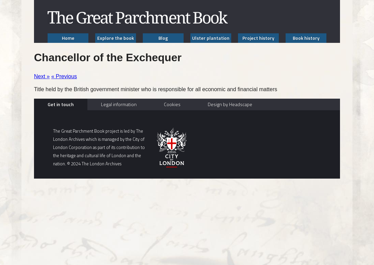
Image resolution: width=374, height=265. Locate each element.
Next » (42, 76)
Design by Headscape (230, 104)
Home (68, 38)
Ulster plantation (211, 38)
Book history (306, 38)
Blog (163, 38)
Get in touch (61, 104)
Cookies (172, 104)
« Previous (64, 76)
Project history (258, 38)
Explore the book (115, 38)
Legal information (119, 104)
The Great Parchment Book (138, 17)
